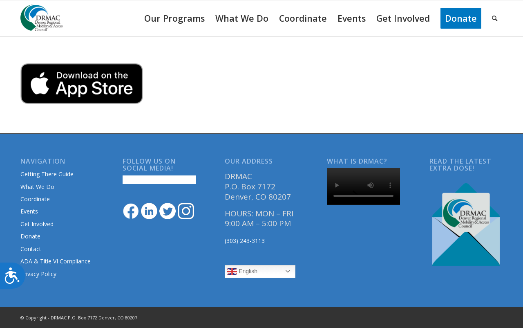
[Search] (495, 18)
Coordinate (35, 199)
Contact (30, 249)
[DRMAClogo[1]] (41, 18)
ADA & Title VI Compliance (55, 261)
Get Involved (37, 224)
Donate (30, 236)
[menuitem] (174, 18)
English (242, 271)
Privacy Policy (38, 274)
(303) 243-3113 (245, 241)
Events (29, 211)
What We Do (37, 187)
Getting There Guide (47, 174)
